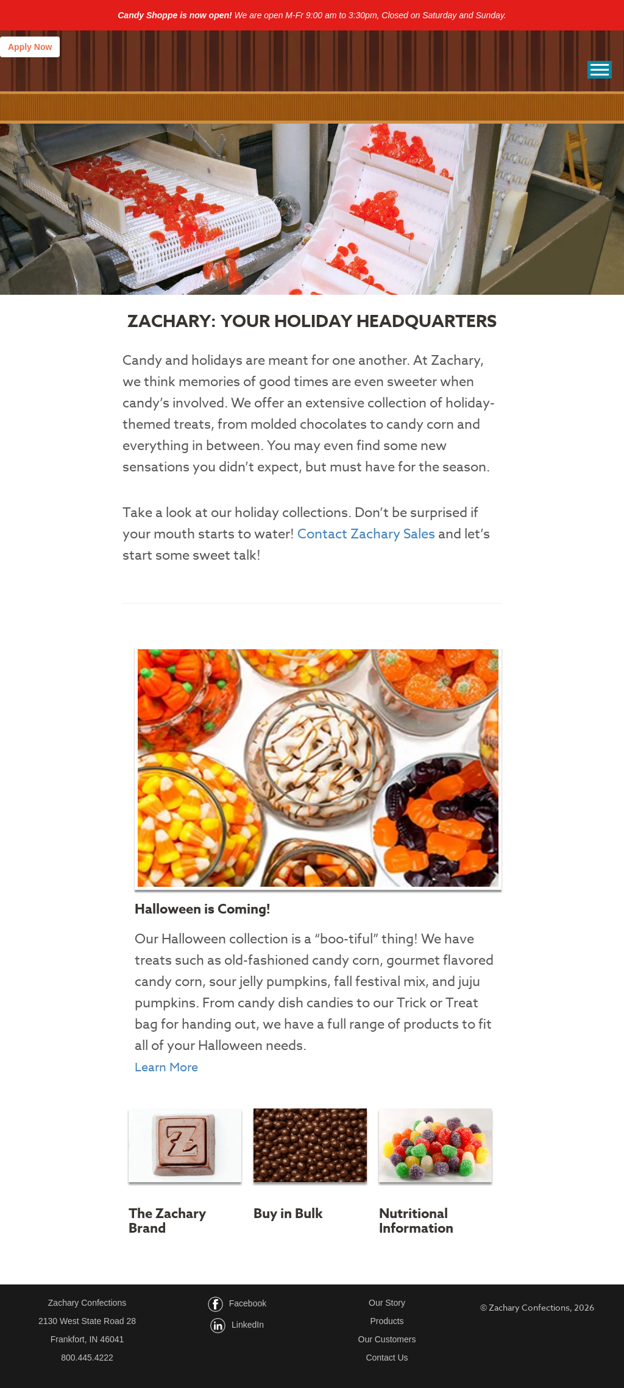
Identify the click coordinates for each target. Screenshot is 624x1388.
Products (386, 1321)
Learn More (166, 1067)
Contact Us (387, 1357)
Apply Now (30, 47)
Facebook (247, 1304)
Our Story (387, 1303)
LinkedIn (248, 1325)
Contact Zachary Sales (366, 534)
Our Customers (387, 1339)
